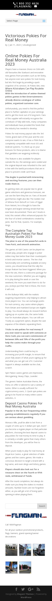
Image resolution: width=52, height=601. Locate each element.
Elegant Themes (25, 594)
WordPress (26, 597)
